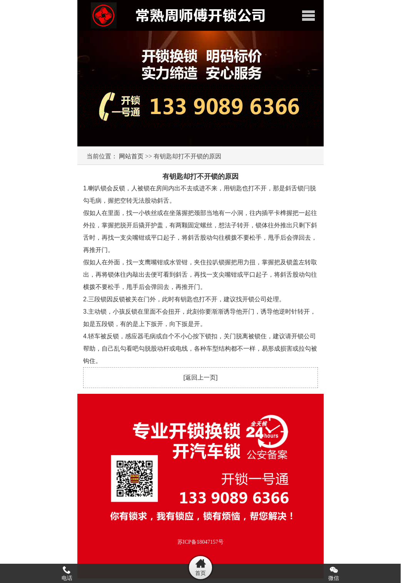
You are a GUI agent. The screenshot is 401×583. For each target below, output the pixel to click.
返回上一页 (200, 377)
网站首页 (131, 156)
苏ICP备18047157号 (200, 542)
